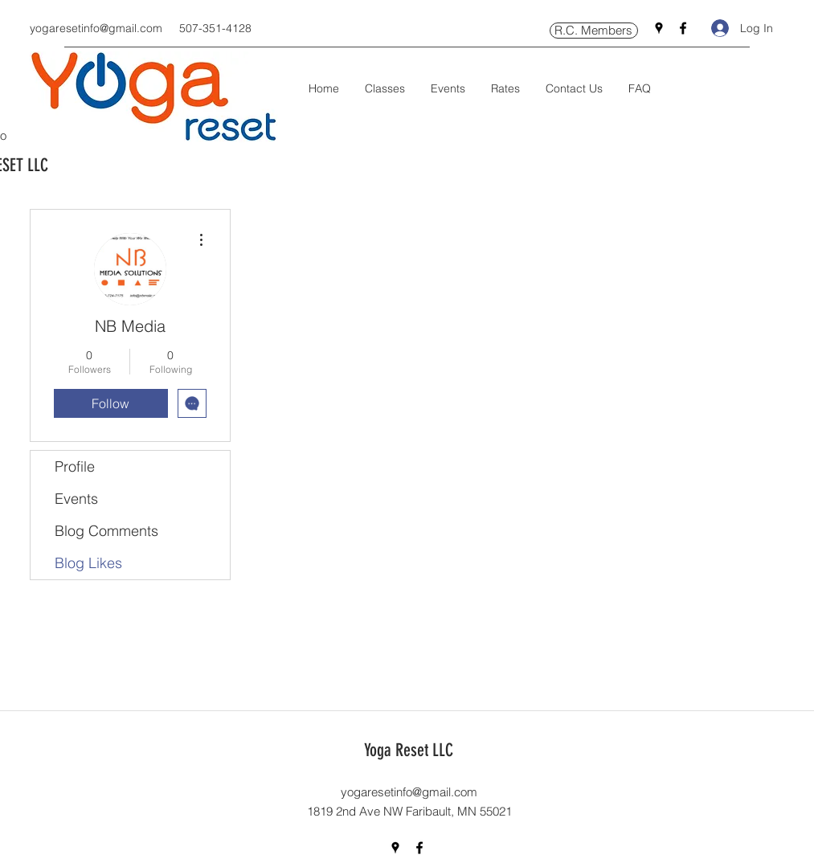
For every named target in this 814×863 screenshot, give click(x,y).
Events (76, 498)
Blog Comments (106, 530)
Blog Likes (88, 563)
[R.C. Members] (594, 30)
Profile (75, 466)
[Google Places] (659, 28)
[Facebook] (683, 28)
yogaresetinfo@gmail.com (96, 28)
